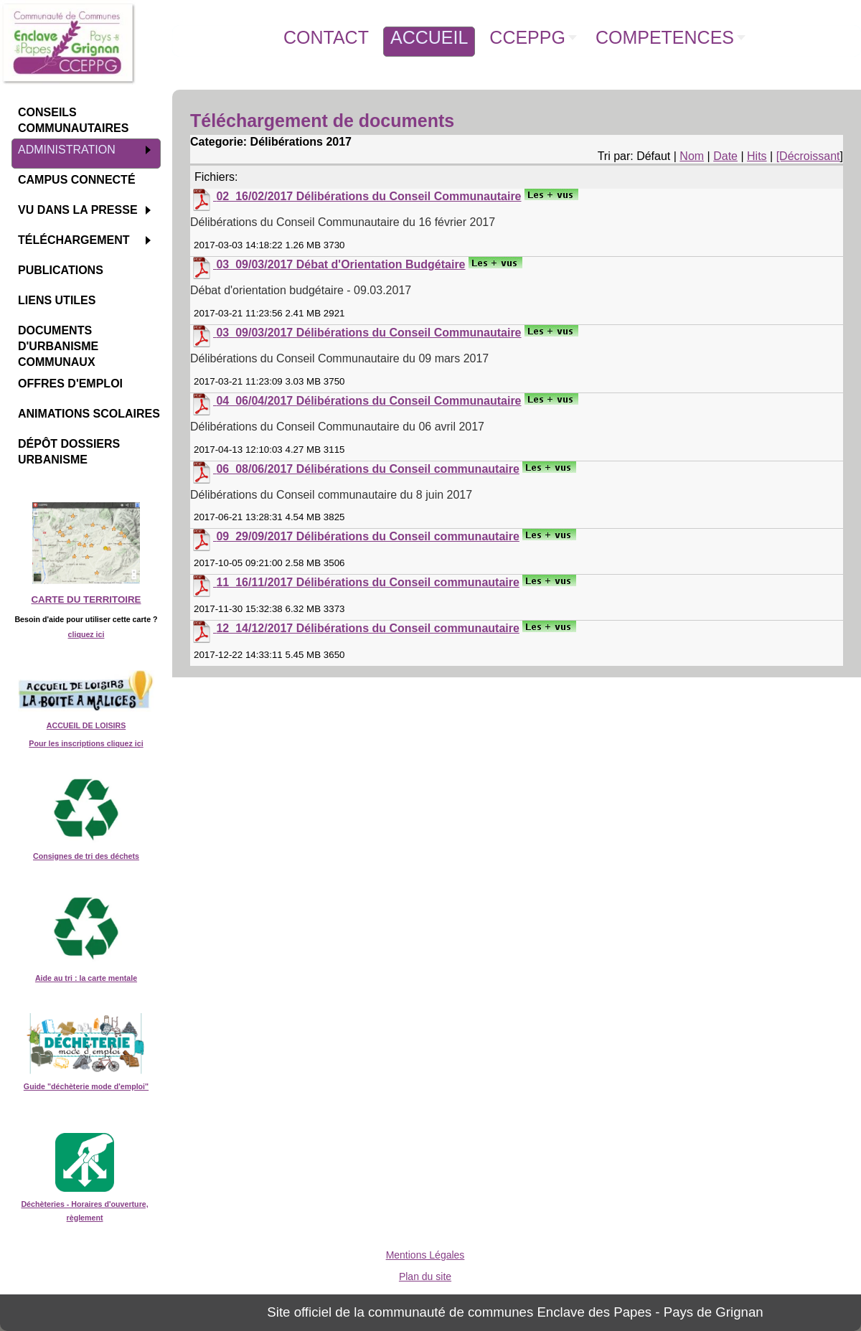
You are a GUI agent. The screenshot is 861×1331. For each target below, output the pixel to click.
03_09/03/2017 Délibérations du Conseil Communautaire (368, 332)
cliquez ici (86, 634)
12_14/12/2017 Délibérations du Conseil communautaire (367, 628)
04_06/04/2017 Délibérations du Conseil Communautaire (368, 401)
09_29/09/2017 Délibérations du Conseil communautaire (367, 536)
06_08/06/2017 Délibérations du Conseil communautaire (367, 469)
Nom (691, 156)
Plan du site (425, 1276)
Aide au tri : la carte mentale (86, 978)
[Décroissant (808, 156)
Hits (757, 156)
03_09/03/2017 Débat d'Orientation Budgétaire (340, 264)
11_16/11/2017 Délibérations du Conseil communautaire (367, 582)
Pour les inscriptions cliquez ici (86, 743)
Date (725, 156)
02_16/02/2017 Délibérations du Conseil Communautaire (368, 196)
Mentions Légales (425, 1255)
